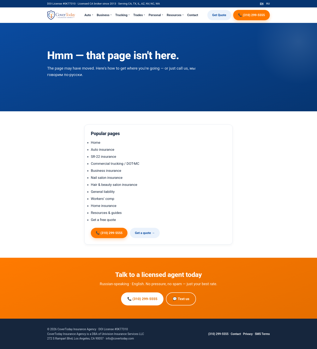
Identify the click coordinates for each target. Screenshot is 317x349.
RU (268, 3)
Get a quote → (145, 233)
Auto (88, 15)
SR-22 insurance (103, 156)
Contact (192, 15)
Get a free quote (103, 220)
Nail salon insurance (106, 178)
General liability (103, 192)
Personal (156, 15)
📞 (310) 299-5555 (251, 15)
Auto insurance (102, 149)
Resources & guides (106, 213)
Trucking (122, 15)
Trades (139, 15)
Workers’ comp (102, 199)
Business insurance (106, 171)
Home (95, 142)
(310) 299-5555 (218, 334)
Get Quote (219, 15)
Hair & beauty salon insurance (114, 185)
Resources (175, 15)
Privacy (248, 334)
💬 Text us (181, 299)
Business (104, 15)
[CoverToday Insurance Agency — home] (61, 15)
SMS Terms (262, 334)
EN (261, 3)
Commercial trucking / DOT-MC (115, 163)
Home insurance (103, 206)
